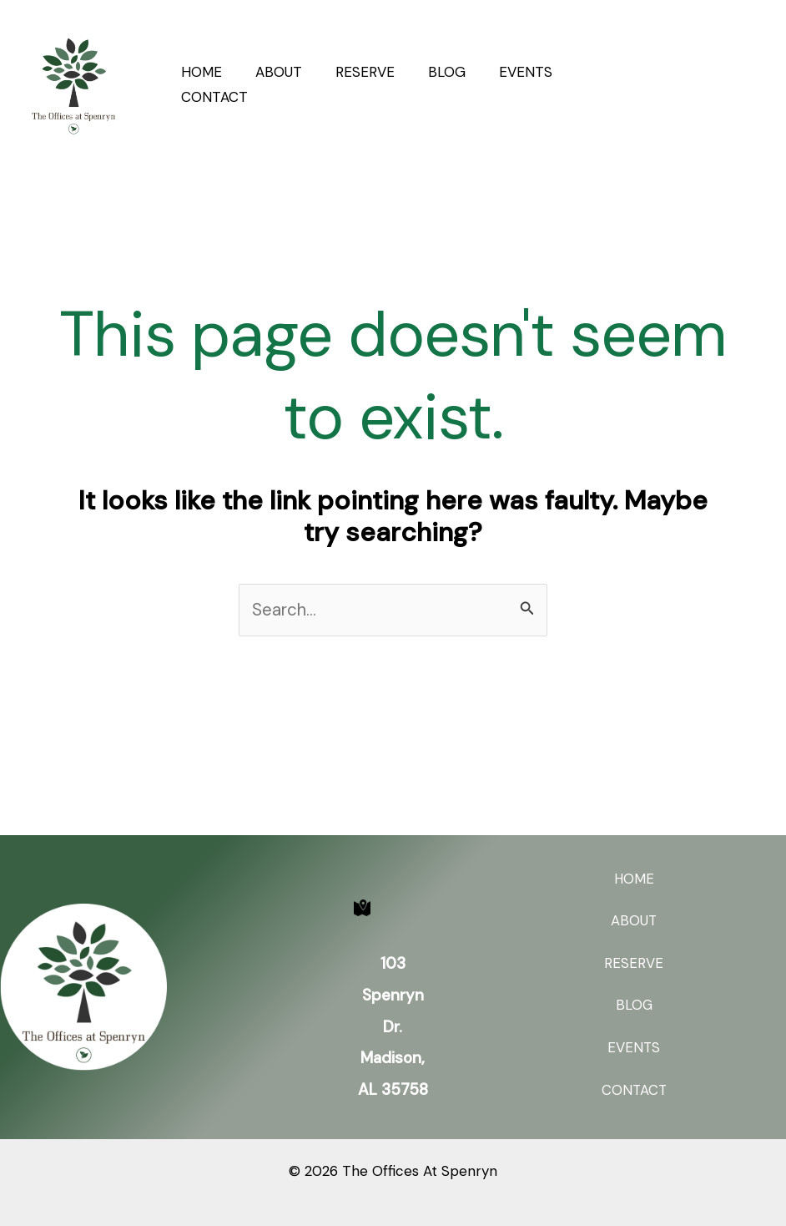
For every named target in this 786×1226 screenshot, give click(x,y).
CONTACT (212, 97)
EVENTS (503, 72)
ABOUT (271, 72)
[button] (710, 83)
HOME (199, 72)
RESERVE (352, 72)
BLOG (429, 72)
